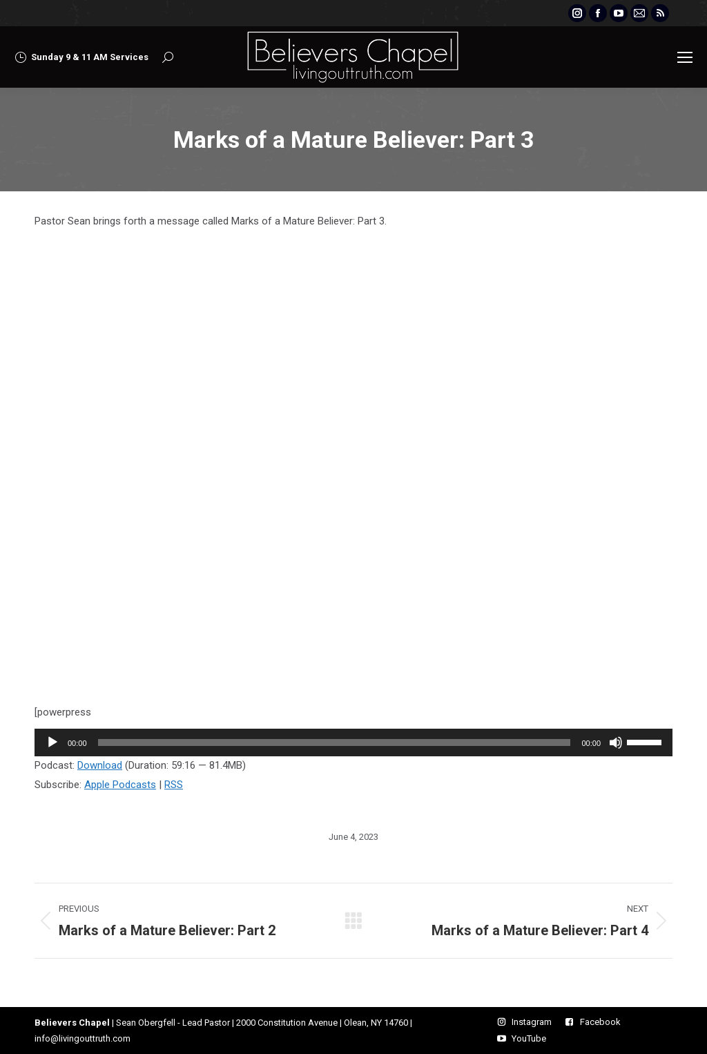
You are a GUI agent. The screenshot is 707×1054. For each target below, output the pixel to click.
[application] (353, 742)
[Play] (52, 742)
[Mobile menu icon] (685, 57)
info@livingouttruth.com (82, 1038)
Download (99, 765)
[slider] (334, 742)
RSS (173, 784)
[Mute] (616, 742)
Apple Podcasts (120, 784)
